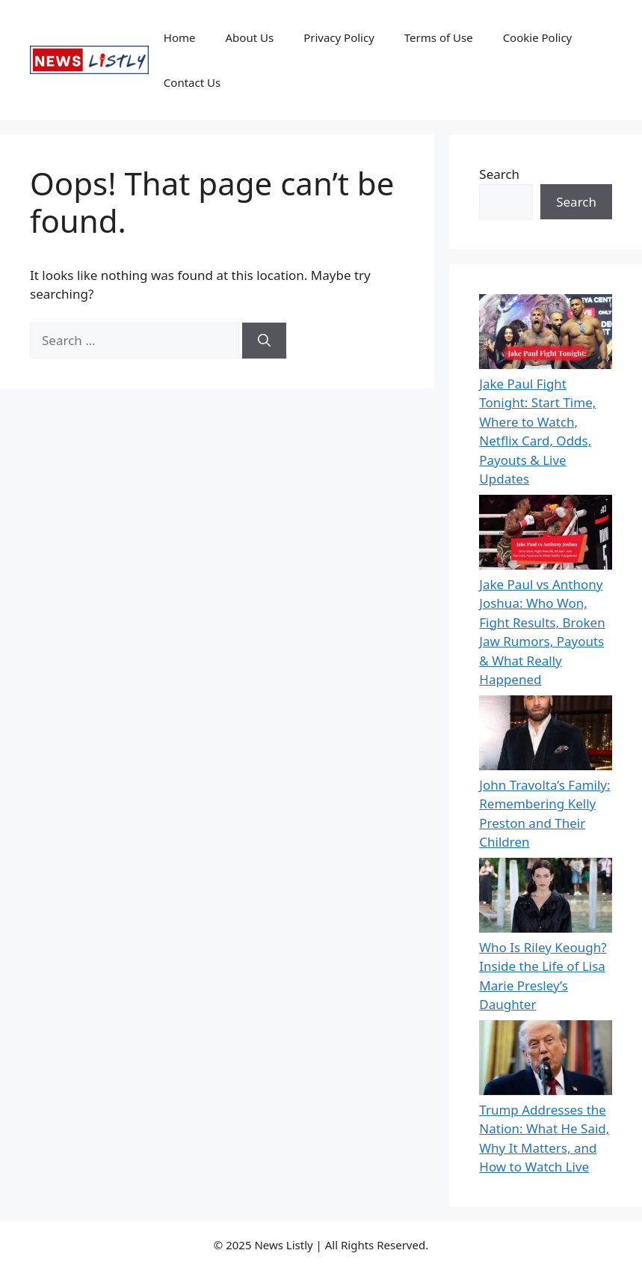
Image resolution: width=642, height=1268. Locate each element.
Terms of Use (438, 37)
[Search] (264, 341)
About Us (250, 37)
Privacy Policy (338, 37)
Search (499, 174)
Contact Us (192, 82)
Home (180, 37)
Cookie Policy (537, 37)
